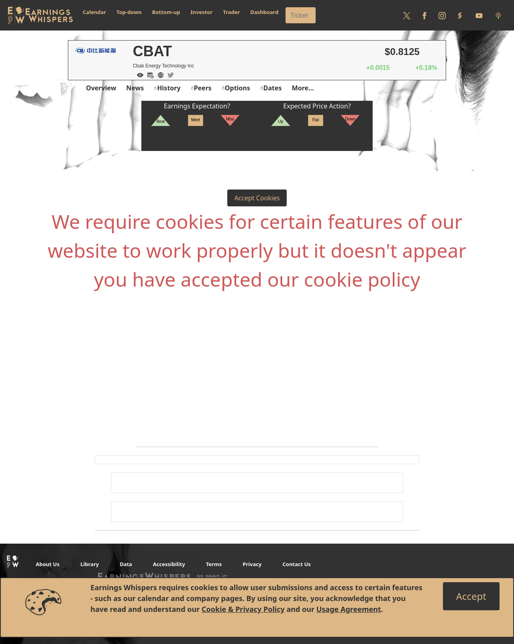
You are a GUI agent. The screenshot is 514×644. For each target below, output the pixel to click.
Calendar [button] (94, 12)
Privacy (252, 564)
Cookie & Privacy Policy (243, 609)
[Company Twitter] (168, 74)
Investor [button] (202, 12)
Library (89, 564)
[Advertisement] (257, 382)
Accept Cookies (256, 198)
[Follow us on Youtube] (479, 15)
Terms (214, 564)
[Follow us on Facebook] (424, 15)
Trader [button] (231, 12)
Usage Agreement (348, 609)
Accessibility (169, 564)
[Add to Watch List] (138, 74)
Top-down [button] (129, 12)
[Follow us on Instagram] (442, 15)
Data (126, 564)
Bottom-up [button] (166, 12)
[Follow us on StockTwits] (460, 15)
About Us (47, 564)
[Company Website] (158, 74)
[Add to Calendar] (148, 74)
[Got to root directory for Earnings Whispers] (39, 15)
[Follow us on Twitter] (407, 15)
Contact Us (296, 564)
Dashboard (264, 12)
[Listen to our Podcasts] (498, 15)
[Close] (471, 596)
